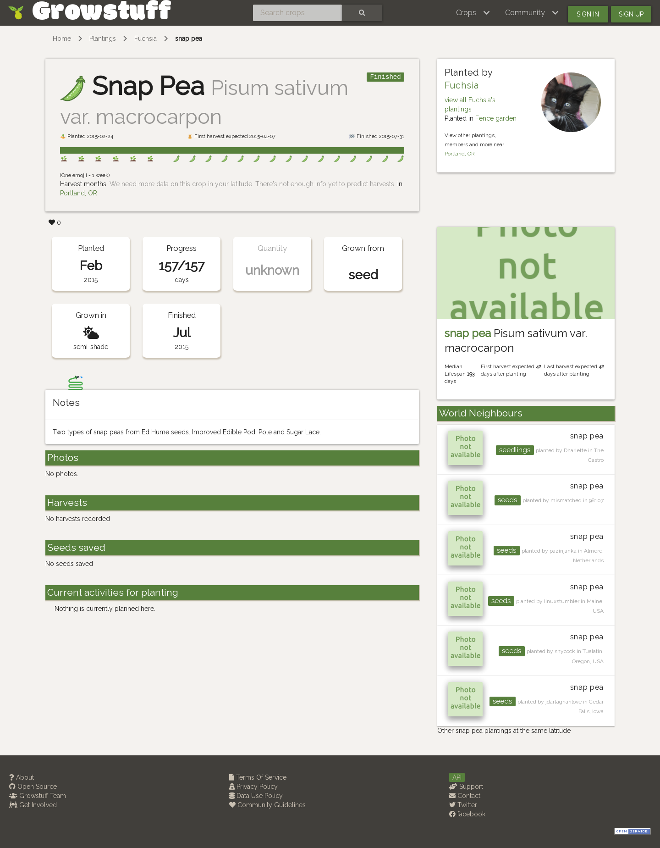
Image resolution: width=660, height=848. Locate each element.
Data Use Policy (256, 795)
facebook (467, 814)
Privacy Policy (253, 786)
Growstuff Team (37, 795)
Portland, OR (78, 193)
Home (62, 38)
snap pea (188, 38)
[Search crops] (297, 13)
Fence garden (496, 118)
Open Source (33, 786)
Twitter (463, 805)
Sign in (588, 14)
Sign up (631, 14)
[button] (473, 13)
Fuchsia (145, 38)
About (21, 777)
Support (466, 786)
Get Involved (33, 805)
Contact (464, 795)
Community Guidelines (267, 805)
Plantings (102, 38)
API (457, 777)
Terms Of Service (257, 777)
